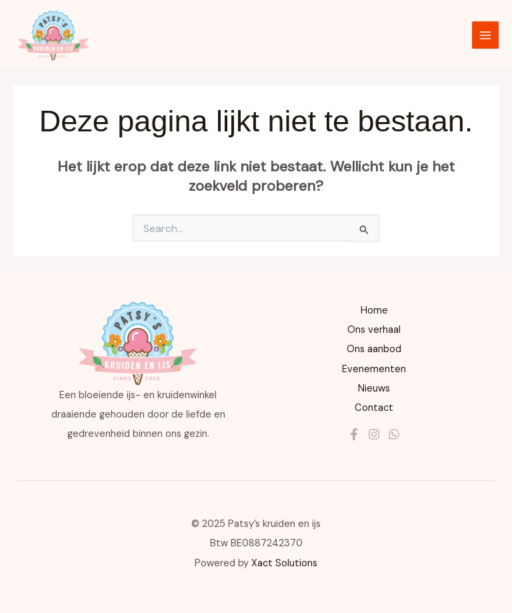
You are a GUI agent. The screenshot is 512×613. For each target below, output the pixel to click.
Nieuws (374, 388)
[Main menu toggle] (485, 34)
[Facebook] (354, 434)
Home (374, 310)
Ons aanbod (374, 349)
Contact (374, 408)
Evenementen (374, 369)
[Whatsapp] (394, 434)
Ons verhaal (374, 330)
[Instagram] (374, 434)
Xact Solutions (284, 563)
